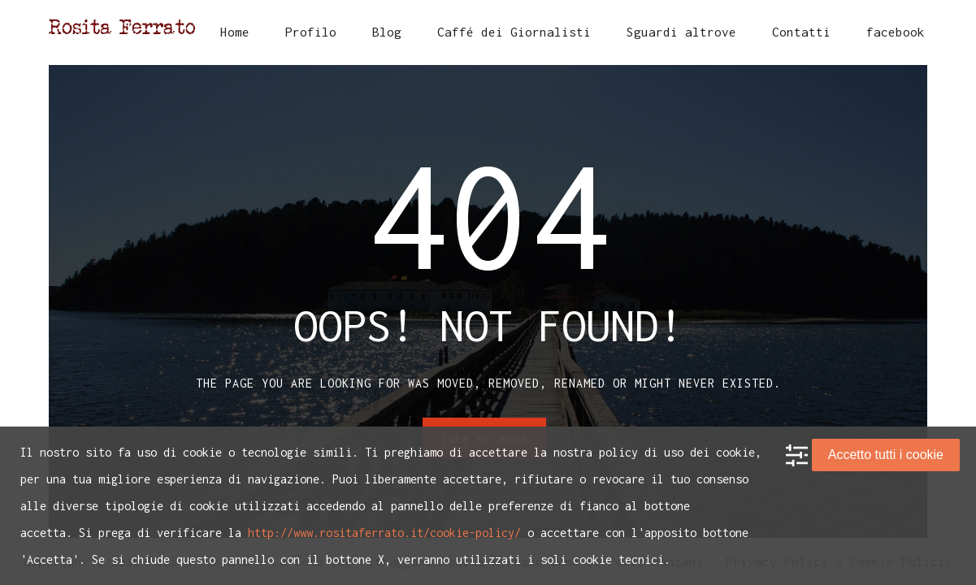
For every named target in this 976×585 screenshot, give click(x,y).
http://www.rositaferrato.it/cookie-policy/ (384, 533)
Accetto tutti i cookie (885, 455)
